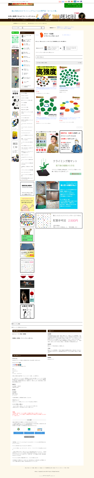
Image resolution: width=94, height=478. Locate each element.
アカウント (23, 20)
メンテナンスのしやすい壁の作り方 (27, 143)
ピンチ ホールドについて (25, 132)
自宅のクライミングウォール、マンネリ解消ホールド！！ (27, 152)
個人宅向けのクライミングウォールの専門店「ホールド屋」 (35, 11)
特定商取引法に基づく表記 (50, 467)
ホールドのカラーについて (26, 115)
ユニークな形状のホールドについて (27, 136)
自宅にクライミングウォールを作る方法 (27, 113)
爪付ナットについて (24, 154)
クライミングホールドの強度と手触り (27, 175)
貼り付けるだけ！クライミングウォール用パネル (37, 23)
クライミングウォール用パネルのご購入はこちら (45, 52)
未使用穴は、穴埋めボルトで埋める (27, 167)
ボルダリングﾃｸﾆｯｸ (24, 95)
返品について (42, 467)
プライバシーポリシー (59, 467)
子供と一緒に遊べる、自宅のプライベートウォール (27, 149)
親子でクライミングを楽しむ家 (26, 100)
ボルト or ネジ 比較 (24, 107)
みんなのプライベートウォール (26, 157)
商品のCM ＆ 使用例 (24, 109)
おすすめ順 (39, 62)
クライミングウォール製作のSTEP (27, 160)
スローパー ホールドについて (26, 130)
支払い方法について (28, 467)
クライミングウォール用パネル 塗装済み (64, 28)
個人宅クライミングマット (69, 27)
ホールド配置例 (24, 102)
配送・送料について (36, 467)
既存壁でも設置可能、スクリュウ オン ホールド (27, 121)
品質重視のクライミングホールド (19, 23)
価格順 (42, 62)
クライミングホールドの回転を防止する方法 (27, 164)
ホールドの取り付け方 (25, 117)
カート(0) (70, 20)
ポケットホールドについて (26, 172)
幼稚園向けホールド (60, 27)
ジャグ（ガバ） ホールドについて (26, 124)
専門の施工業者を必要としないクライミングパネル (27, 179)
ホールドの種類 (24, 93)
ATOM (68, 467)
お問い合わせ (47, 20)
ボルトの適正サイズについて (26, 145)
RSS (65, 467)
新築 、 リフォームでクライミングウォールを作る (27, 139)
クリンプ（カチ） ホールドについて (26, 128)
